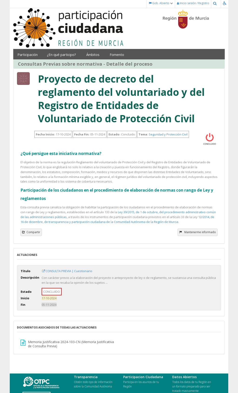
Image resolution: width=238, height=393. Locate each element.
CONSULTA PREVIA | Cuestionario (67, 271)
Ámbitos (94, 54)
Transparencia (86, 377)
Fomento (118, 54)
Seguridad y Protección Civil (168, 134)
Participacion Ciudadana (143, 377)
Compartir (31, 232)
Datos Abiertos (184, 377)
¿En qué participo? (63, 54)
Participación (28, 54)
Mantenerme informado (197, 232)
